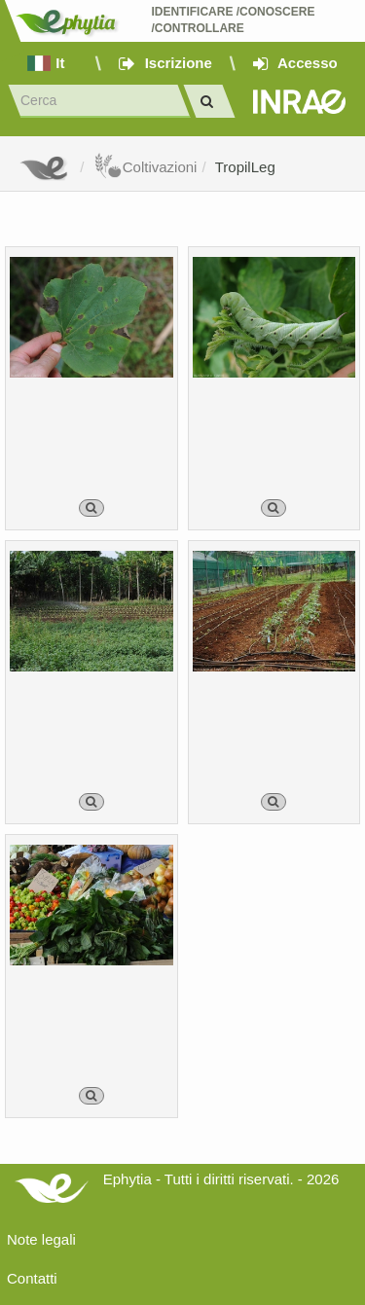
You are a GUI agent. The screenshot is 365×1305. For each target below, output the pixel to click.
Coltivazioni (145, 167)
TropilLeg (245, 167)
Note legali (41, 1239)
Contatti (32, 1278)
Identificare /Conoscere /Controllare (234, 20)
